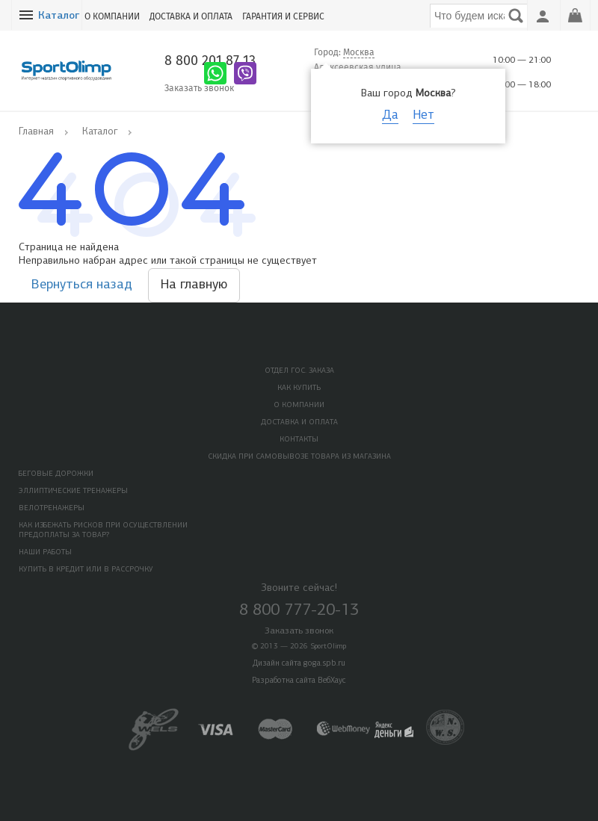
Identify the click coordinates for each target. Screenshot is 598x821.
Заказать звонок (199, 88)
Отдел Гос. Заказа (299, 371)
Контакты (299, 440)
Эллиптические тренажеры (73, 491)
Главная (36, 132)
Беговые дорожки (56, 474)
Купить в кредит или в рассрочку (86, 570)
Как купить (299, 388)
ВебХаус (332, 681)
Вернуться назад (81, 285)
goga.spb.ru (324, 664)
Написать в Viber (245, 73)
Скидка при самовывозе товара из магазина (299, 457)
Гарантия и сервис (283, 16)
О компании (112, 16)
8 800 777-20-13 (299, 610)
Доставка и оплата (191, 16)
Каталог (58, 16)
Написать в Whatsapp (215, 73)
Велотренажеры (51, 508)
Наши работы (45, 552)
